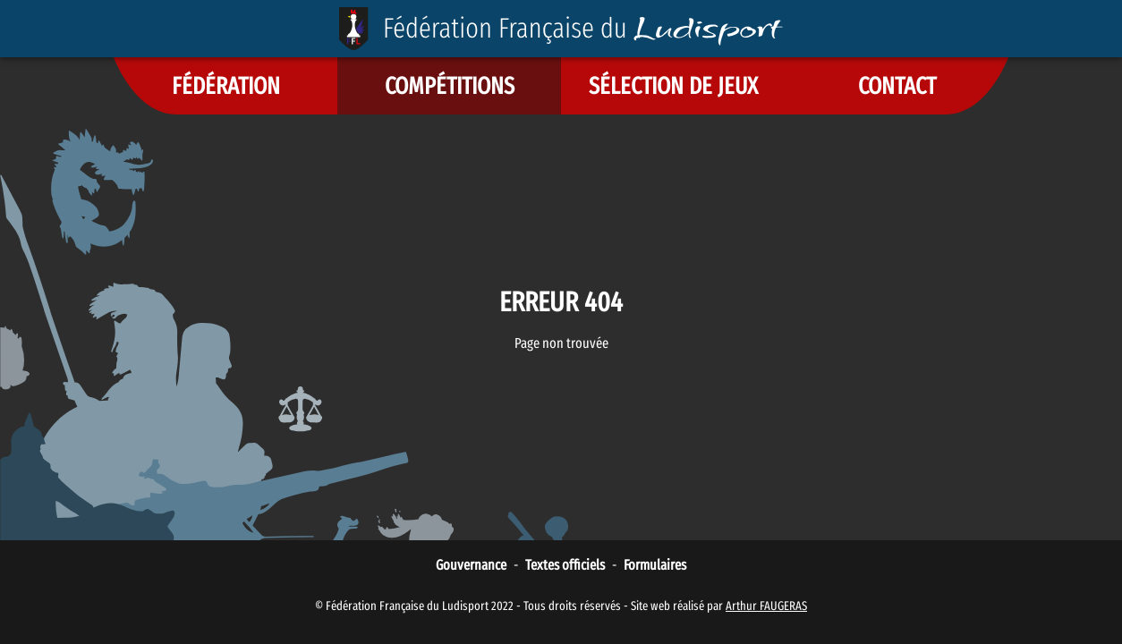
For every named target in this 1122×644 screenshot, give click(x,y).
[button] (225, 85)
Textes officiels (565, 564)
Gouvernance (471, 564)
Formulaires (655, 564)
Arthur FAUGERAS (766, 606)
